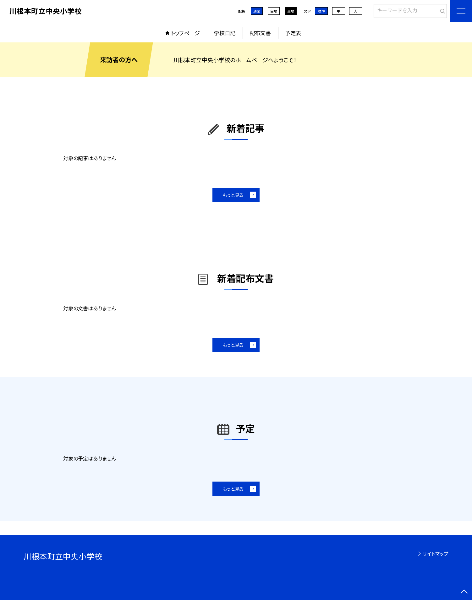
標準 (321, 11)
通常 (256, 11)
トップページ (185, 33)
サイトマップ (435, 553)
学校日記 (224, 33)
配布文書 (260, 33)
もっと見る (233, 195)
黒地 (290, 11)
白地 (273, 11)
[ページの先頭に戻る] (464, 592)
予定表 (293, 33)
